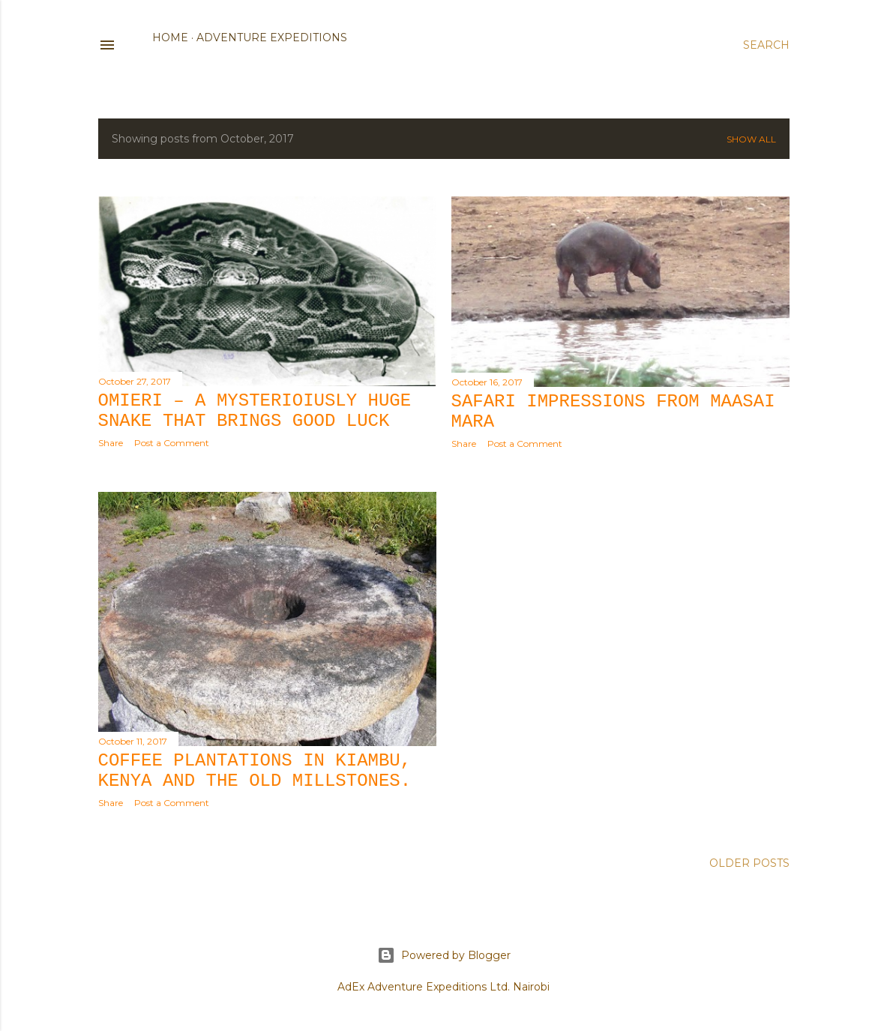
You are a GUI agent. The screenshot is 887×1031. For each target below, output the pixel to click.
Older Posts (749, 863)
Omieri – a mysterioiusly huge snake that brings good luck (255, 411)
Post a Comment (171, 442)
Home (170, 37)
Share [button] (110, 442)
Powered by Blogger (444, 955)
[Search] (766, 45)
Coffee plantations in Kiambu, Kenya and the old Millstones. (255, 771)
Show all (751, 139)
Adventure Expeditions (271, 37)
